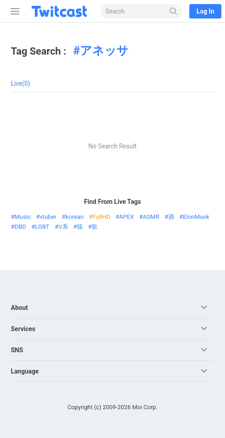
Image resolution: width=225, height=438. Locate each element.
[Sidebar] (13, 11)
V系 (63, 226)
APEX (126, 216)
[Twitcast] (61, 11)
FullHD (101, 216)
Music (22, 216)
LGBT (42, 226)
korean (75, 216)
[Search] (173, 11)
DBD (20, 226)
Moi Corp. (144, 407)
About (19, 307)
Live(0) (20, 83)
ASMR (151, 216)
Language (25, 371)
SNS (17, 350)
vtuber (48, 216)
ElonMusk (196, 216)
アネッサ (104, 50)
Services (23, 328)
